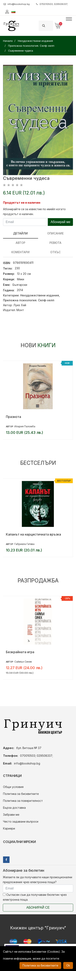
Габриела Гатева (24, 544)
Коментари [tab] (20, 252)
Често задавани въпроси (20, 821)
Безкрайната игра (20, 652)
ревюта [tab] (55, 242)
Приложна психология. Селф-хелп (28, 300)
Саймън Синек (23, 661)
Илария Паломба (24, 426)
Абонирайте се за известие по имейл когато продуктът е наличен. (34, 211)
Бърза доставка (14, 807)
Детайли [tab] (20, 233)
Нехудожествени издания (39, 295)
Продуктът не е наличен (21, 202)
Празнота (13, 417)
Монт (20, 310)
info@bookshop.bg (17, 4)
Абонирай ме (60, 222)
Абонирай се (38, 907)
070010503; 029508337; (52, 4)
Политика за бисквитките (21, 793)
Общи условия (13, 787)
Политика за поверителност (23, 800)
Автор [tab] (20, 242)
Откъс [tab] (55, 252)
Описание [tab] (55, 233)
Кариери (9, 828)
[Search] (50, 26)
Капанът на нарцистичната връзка (33, 534)
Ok (68, 965)
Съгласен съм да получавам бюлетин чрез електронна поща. (35, 897)
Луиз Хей (19, 305)
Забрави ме (11, 814)
